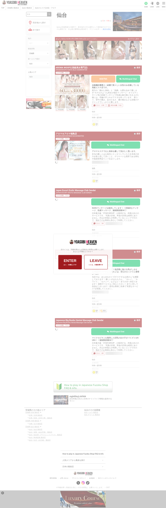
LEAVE (96, 262)
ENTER (70, 262)
